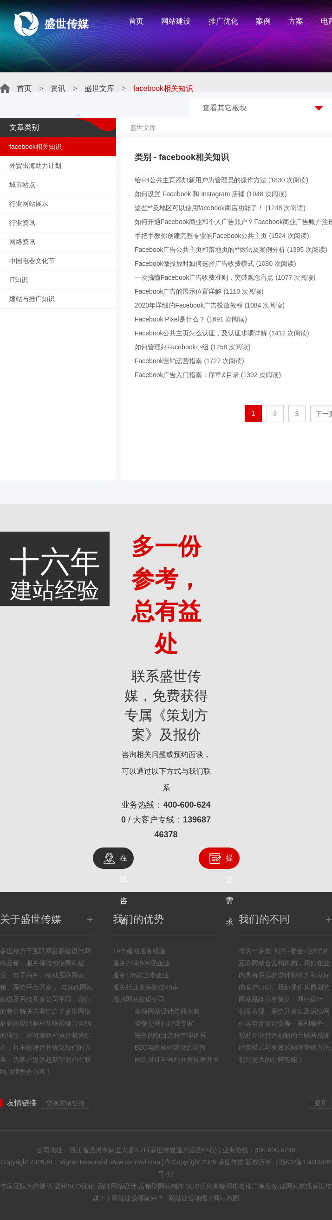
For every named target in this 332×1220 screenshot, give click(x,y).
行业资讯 (22, 222)
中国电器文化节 (32, 260)
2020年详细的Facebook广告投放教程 (189, 305)
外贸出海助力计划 (35, 165)
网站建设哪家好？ (137, 1198)
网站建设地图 (188, 1198)
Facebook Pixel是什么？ (170, 319)
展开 (320, 1103)
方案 (295, 21)
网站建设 (176, 21)
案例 (263, 21)
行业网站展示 (28, 203)
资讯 (58, 88)
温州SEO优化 (74, 1186)
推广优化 (223, 21)
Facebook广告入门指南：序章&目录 (187, 375)
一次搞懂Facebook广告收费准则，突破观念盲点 (204, 277)
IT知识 (18, 279)
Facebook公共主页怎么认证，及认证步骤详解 (201, 333)
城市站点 (22, 184)
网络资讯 (22, 241)
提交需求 (229, 861)
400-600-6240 (275, 1150)
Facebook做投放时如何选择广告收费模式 (194, 263)
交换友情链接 (65, 1103)
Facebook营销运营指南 (168, 361)
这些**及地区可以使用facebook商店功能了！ (199, 208)
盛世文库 (99, 88)
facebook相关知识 (35, 146)
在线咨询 (123, 861)
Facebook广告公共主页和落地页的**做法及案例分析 (210, 249)
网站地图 (226, 1198)
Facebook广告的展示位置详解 (178, 291)
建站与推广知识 (32, 298)
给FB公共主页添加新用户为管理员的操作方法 (201, 180)
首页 (136, 21)
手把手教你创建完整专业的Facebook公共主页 (201, 235)
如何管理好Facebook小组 (171, 347)
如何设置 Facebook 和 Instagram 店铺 (190, 194)
